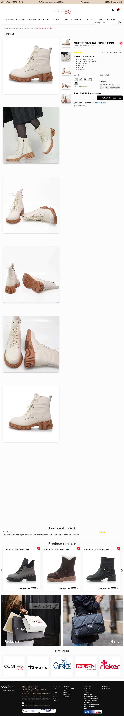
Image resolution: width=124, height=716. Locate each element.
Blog (64, 690)
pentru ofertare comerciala (30, 703)
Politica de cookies (89, 706)
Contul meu (87, 686)
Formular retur (88, 694)
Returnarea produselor (90, 700)
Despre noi (66, 686)
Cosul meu (87, 688)
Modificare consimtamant (91, 696)
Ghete (27, 28)
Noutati (79, 19)
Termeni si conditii (89, 702)
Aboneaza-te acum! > (41, 693)
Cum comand (67, 692)
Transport (66, 696)
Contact (86, 692)
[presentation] (1, 570)
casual (33, 28)
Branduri (67, 19)
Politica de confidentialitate (91, 704)
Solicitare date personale (91, 698)
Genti (56, 19)
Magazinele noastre (68, 688)
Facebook (106, 686)
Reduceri (91, 19)
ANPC (86, 708)
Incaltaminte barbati (38, 19)
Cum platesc (66, 694)
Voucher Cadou (107, 19)
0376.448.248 (100, 103)
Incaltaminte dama (14, 19)
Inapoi (9, 34)
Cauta (85, 690)
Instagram (106, 688)
